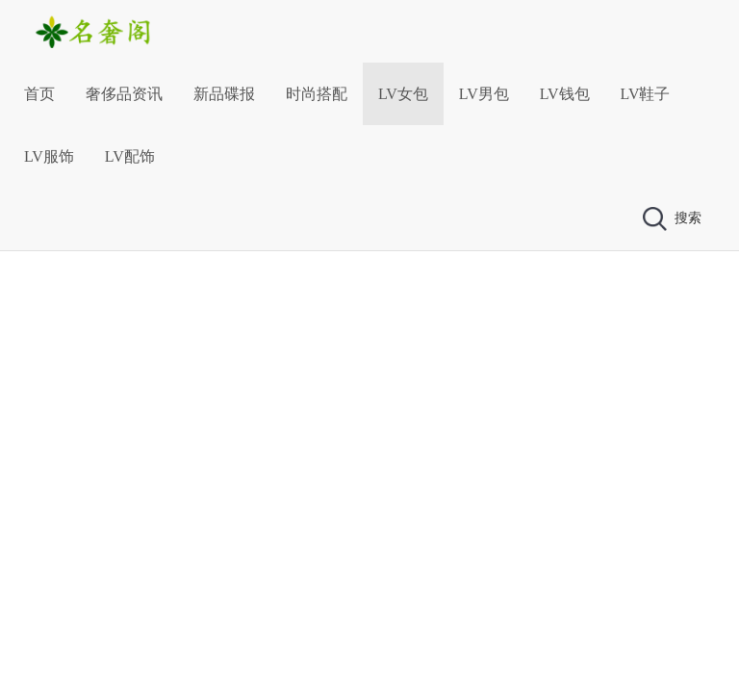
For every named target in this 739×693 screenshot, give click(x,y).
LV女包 (403, 94)
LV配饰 (130, 156)
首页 (39, 94)
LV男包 (484, 94)
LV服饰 (49, 156)
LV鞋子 (646, 94)
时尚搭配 (316, 94)
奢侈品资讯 (124, 94)
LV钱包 (565, 94)
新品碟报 (224, 94)
